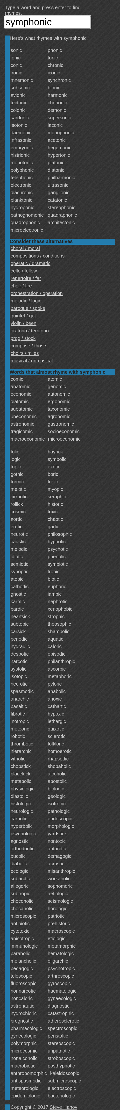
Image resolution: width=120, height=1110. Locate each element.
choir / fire (21, 285)
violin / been (23, 323)
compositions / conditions (37, 255)
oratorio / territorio (30, 330)
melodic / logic (26, 300)
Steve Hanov (64, 1107)
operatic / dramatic (30, 263)
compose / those (28, 345)
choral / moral (25, 248)
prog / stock (23, 338)
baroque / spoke (28, 308)
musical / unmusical (32, 360)
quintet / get (23, 315)
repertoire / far (26, 278)
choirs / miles (25, 353)
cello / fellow (24, 270)
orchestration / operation (37, 293)
